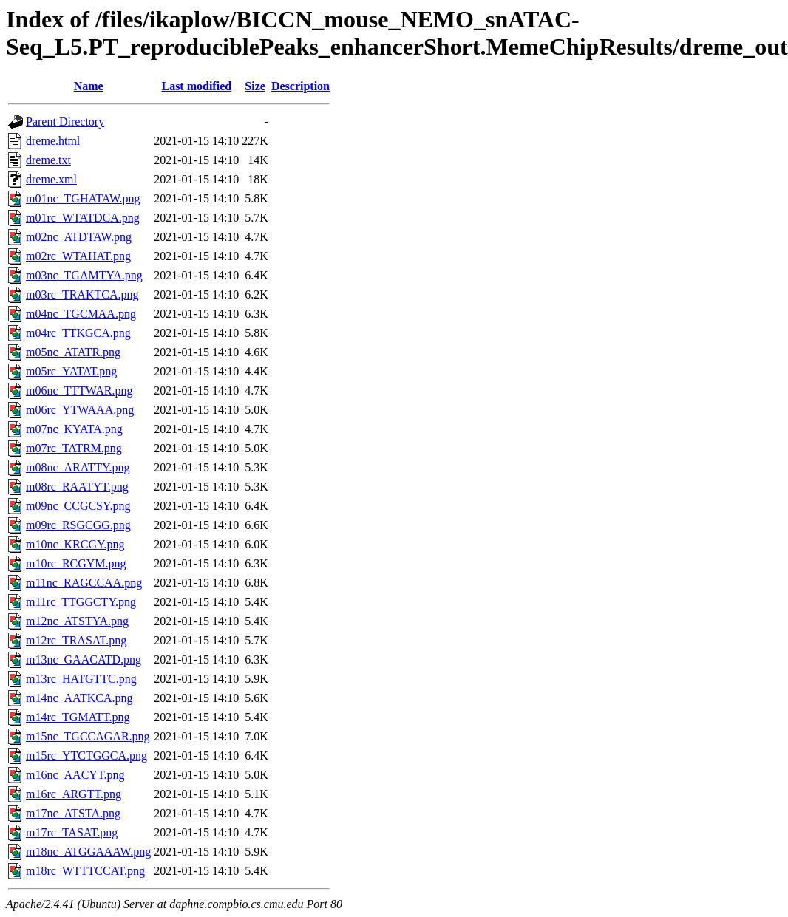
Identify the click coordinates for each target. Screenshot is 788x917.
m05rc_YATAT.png (71, 371)
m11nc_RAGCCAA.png (84, 582)
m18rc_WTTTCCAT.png (85, 871)
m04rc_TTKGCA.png (78, 333)
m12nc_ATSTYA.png (77, 621)
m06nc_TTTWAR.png (79, 390)
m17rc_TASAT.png (72, 832)
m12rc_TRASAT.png (76, 640)
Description (300, 86)
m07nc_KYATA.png (74, 429)
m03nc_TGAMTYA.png (84, 275)
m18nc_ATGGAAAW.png (88, 851)
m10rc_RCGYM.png (76, 563)
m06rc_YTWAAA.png (80, 409)
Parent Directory (65, 121)
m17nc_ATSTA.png (73, 813)
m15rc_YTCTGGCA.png (86, 755)
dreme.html (53, 140)
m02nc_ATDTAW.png (79, 237)
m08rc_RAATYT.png (77, 486)
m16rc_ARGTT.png (73, 794)
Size (255, 86)
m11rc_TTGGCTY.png (81, 602)
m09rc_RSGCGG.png (78, 525)
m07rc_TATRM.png (74, 448)
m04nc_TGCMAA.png (81, 313)
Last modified (196, 86)
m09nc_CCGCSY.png (78, 506)
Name (88, 86)
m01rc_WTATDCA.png (83, 217)
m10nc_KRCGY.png (75, 544)
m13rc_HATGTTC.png (81, 678)
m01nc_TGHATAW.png (83, 198)
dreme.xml (51, 179)
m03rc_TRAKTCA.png (82, 294)
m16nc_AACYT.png (75, 774)
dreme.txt (48, 160)
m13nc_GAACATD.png (83, 659)
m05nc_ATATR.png (73, 352)
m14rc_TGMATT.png (78, 717)
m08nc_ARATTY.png (78, 467)
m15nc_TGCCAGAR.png (88, 736)
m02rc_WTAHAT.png (78, 256)
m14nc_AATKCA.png (79, 698)
